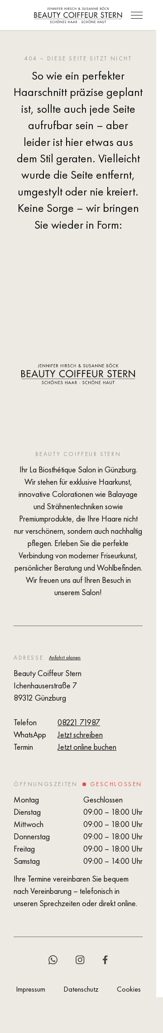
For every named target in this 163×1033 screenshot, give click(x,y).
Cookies (129, 989)
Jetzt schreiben (80, 734)
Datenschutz (81, 989)
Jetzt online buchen (87, 747)
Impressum (30, 989)
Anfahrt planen (65, 657)
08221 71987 (79, 722)
